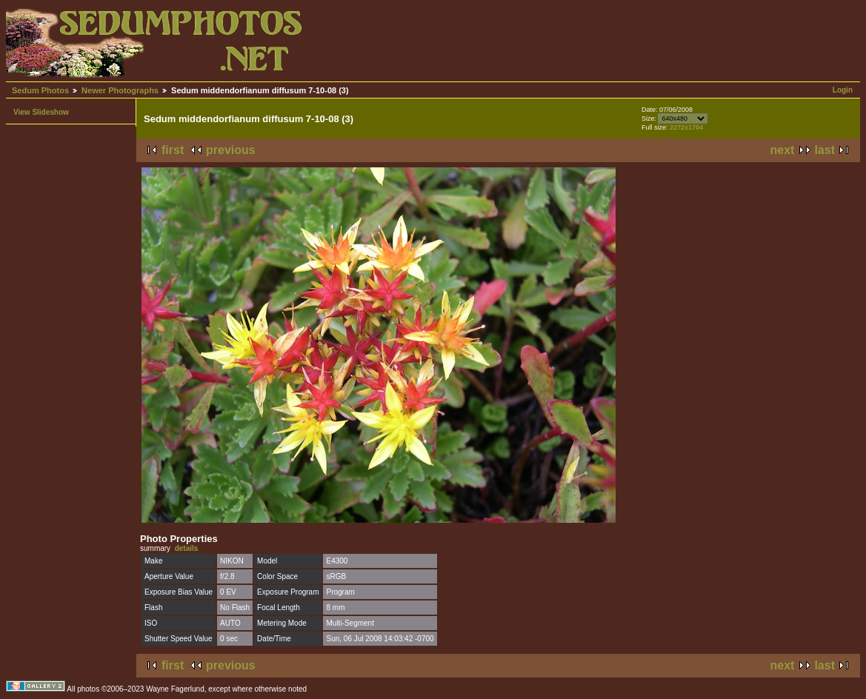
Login (843, 90)
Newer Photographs (120, 90)
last (824, 150)
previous (231, 150)
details (187, 548)
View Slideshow (41, 112)
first (172, 150)
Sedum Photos (40, 90)
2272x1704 (686, 127)
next (782, 150)
